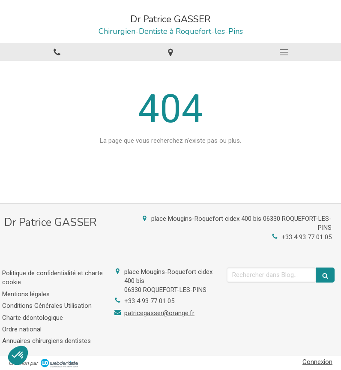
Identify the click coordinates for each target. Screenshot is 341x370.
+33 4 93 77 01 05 (306, 237)
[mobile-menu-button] (284, 52)
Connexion (317, 362)
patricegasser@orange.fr (159, 313)
